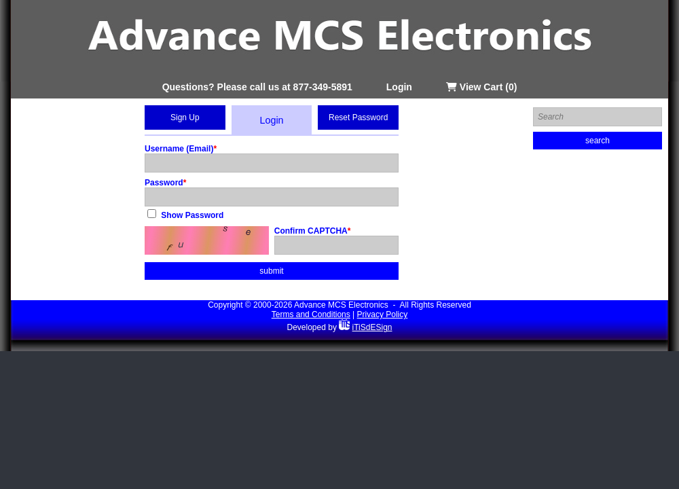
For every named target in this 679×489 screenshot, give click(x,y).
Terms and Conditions (311, 314)
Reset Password (358, 117)
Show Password (192, 215)
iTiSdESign (372, 327)
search (597, 140)
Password (164, 182)
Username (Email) (179, 148)
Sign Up (185, 117)
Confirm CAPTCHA (311, 231)
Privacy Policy (382, 314)
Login (399, 87)
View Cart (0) (481, 87)
